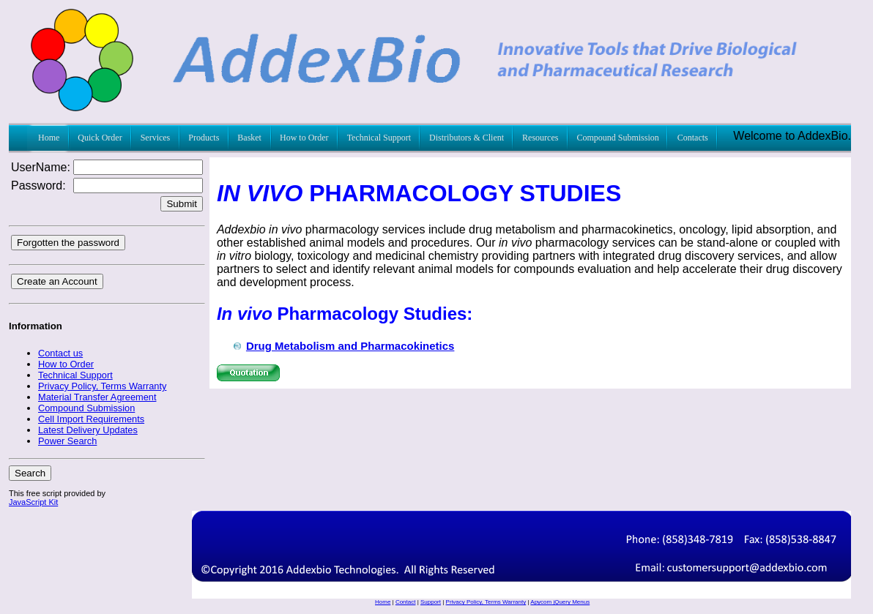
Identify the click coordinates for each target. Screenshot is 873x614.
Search (30, 473)
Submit (181, 203)
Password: (38, 185)
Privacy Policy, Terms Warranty (486, 602)
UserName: (40, 167)
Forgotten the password (68, 242)
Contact (405, 602)
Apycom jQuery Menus (560, 602)
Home (382, 602)
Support (430, 602)
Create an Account (57, 281)
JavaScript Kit (33, 502)
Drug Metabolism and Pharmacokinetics (350, 346)
